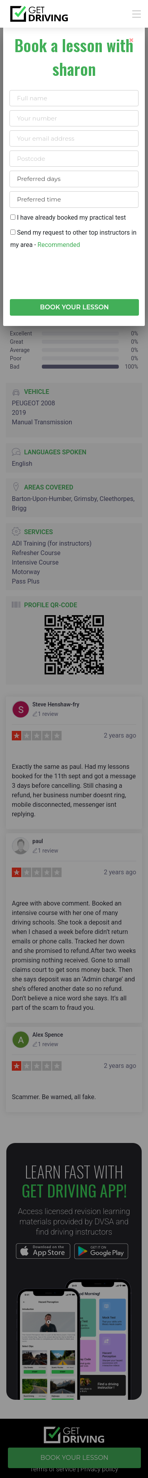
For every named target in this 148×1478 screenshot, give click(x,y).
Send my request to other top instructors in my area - (73, 238)
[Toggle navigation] (134, 14)
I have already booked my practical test (68, 217)
